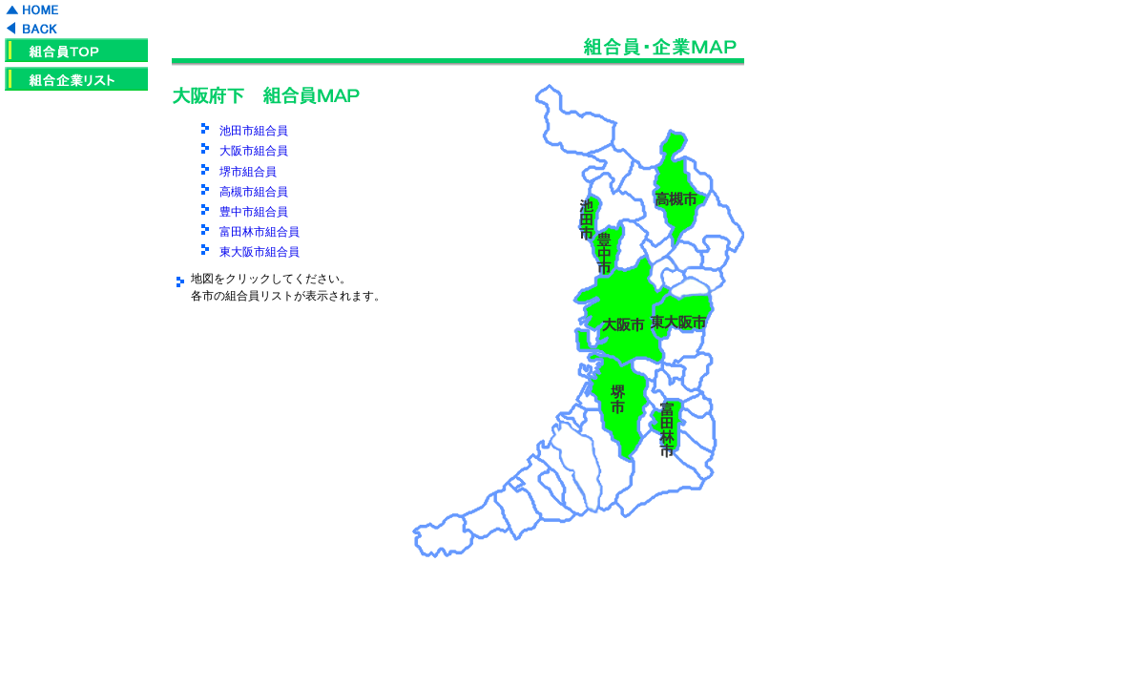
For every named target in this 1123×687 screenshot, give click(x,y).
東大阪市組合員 (259, 252)
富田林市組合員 (259, 232)
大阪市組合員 (253, 150)
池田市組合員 (253, 130)
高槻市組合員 (253, 191)
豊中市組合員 (253, 212)
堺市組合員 (248, 171)
